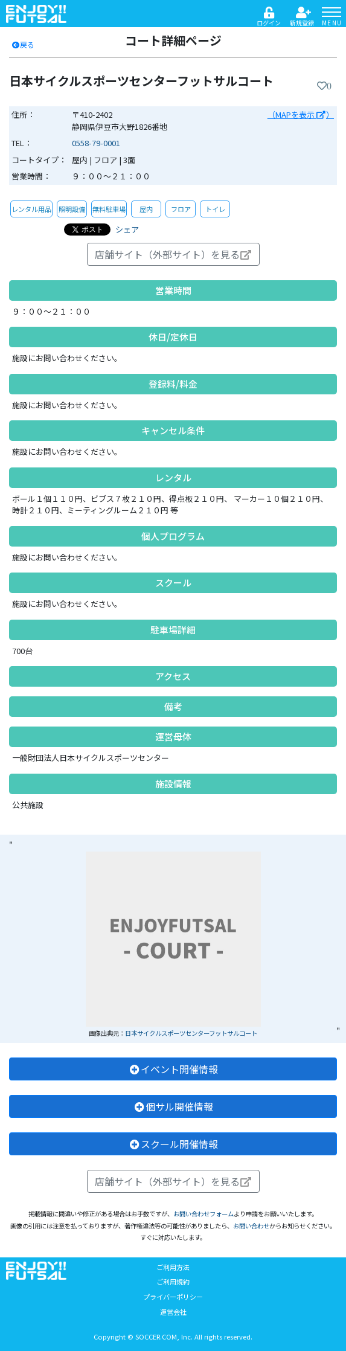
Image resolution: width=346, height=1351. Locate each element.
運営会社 (173, 1312)
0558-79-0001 (96, 143)
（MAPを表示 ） (301, 114)
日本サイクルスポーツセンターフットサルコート (191, 1033)
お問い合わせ (251, 1225)
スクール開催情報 (173, 1144)
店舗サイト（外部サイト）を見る (173, 254)
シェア (127, 229)
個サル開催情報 (173, 1106)
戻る (22, 44)
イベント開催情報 (173, 1069)
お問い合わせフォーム (203, 1213)
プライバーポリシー (173, 1296)
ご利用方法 (173, 1267)
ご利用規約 (173, 1281)
